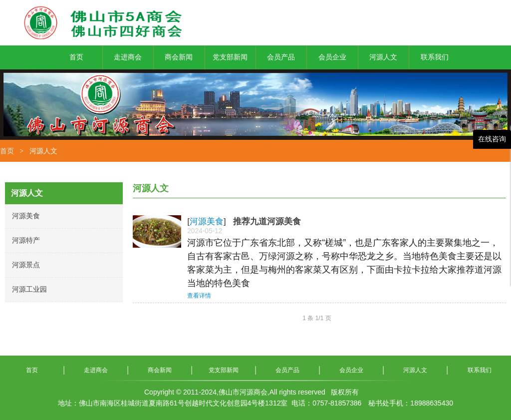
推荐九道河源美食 (267, 221)
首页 (7, 151)
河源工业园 (29, 289)
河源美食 (26, 216)
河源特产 (26, 240)
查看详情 (199, 295)
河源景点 (26, 265)
